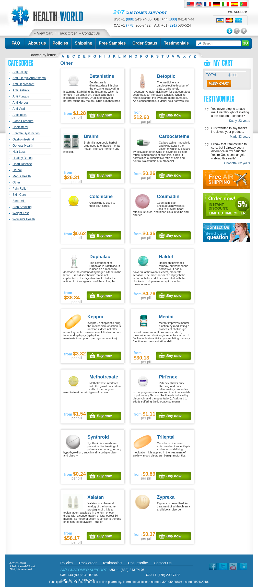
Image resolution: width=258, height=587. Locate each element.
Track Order (67, 33)
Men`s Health (22, 176)
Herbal (17, 170)
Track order (87, 563)
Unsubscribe (138, 563)
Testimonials (176, 43)
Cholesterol (20, 127)
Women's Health (24, 219)
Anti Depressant (23, 84)
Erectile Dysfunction (26, 133)
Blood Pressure (23, 121)
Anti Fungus (21, 96)
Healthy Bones (22, 158)
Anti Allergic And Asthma (29, 78)
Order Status (144, 43)
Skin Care (19, 195)
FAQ (15, 43)
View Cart (44, 33)
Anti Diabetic (21, 90)
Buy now (104, 115)
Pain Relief (20, 188)
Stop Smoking (22, 207)
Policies (60, 43)
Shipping (83, 43)
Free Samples (112, 43)
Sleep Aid (19, 201)
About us (37, 43)
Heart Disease (22, 164)
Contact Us (91, 33)
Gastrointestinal (23, 139)
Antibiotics (20, 115)
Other (16, 182)
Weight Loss (21, 213)
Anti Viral (19, 109)
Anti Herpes (21, 102)
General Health (23, 145)
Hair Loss (19, 152)
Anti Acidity (20, 72)
